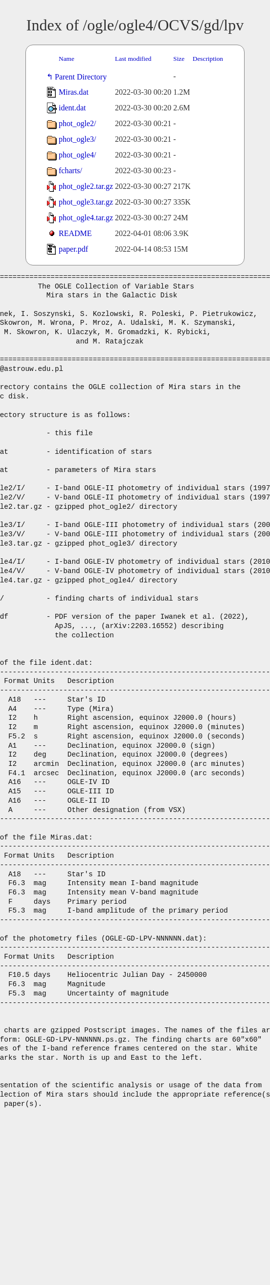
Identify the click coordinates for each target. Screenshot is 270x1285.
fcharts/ (70, 170)
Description (208, 58)
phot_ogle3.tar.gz (86, 202)
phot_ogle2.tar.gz (86, 186)
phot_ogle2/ (77, 123)
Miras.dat (74, 92)
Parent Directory (83, 77)
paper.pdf (73, 249)
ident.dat (72, 108)
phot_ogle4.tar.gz (86, 217)
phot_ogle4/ (77, 155)
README (75, 233)
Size (178, 58)
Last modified (133, 58)
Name (66, 58)
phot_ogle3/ (77, 139)
